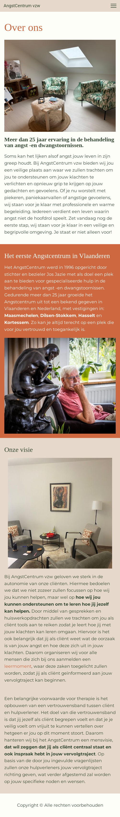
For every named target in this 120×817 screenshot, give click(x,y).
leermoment (17, 666)
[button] (113, 6)
